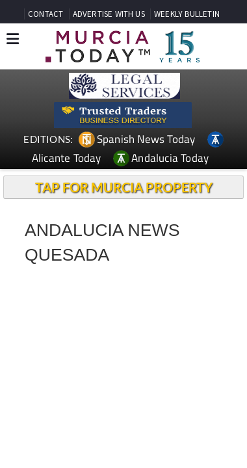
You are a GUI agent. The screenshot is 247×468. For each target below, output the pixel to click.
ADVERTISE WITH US (109, 14)
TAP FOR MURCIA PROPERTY (124, 187)
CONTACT (45, 14)
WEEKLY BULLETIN (187, 14)
